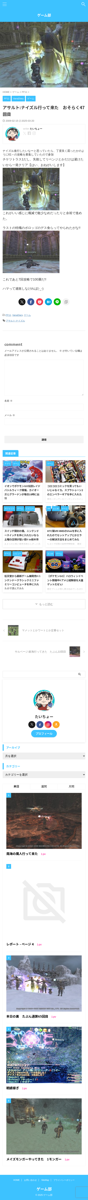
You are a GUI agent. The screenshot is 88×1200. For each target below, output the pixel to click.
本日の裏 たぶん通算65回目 (27, 1016)
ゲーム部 (44, 15)
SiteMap (45, 1180)
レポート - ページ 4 (20, 944)
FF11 (8, 315)
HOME (16, 1180)
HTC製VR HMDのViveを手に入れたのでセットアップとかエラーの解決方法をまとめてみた (64, 535)
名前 (8, 400)
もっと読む (46, 604)
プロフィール (44, 733)
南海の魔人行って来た (22, 853)
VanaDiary (17, 315)
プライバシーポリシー (64, 1180)
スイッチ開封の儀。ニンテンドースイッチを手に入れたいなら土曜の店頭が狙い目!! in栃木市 (21, 535)
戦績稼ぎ (13, 1088)
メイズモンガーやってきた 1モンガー (34, 1159)
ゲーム (27, 315)
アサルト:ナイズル (15, 320)
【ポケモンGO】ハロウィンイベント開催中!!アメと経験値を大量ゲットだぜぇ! (65, 580)
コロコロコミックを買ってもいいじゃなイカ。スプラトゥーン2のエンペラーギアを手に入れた (65, 490)
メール (9, 415)
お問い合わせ (30, 1180)
